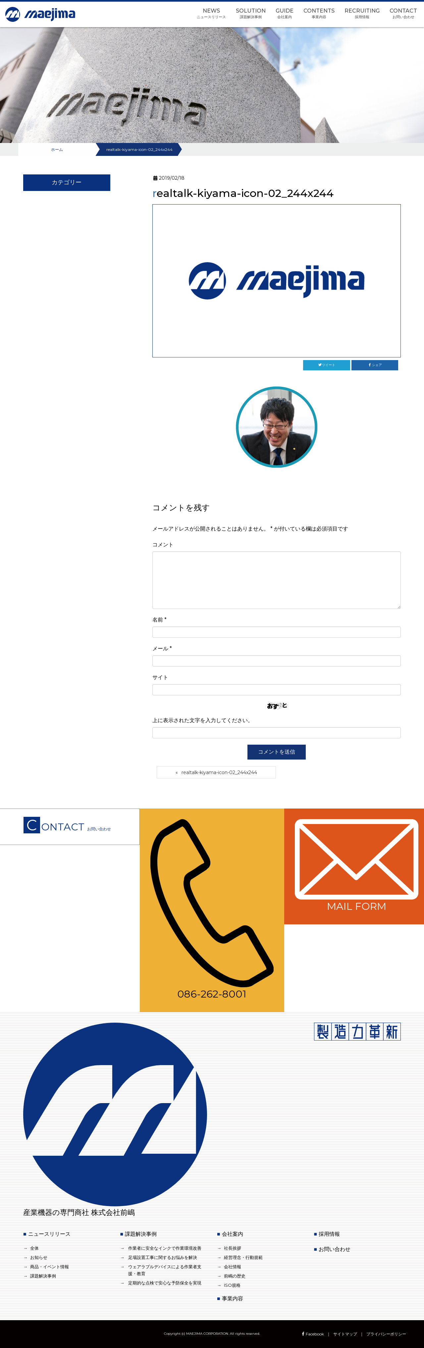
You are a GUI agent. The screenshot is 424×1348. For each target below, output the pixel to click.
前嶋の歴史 (234, 1275)
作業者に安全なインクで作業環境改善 (164, 1248)
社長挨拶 (232, 1248)
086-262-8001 (212, 909)
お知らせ (38, 1257)
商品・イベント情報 (49, 1266)
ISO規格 (232, 1285)
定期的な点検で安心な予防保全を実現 (164, 1282)
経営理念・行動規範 (243, 1257)
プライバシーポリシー (386, 1333)
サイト (160, 677)
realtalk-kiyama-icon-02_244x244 (219, 772)
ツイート (327, 365)
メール (162, 648)
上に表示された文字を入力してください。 (202, 720)
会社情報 (232, 1266)
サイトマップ (345, 1333)
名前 (159, 620)
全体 (34, 1248)
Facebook (312, 1333)
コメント (163, 544)
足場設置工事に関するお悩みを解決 (162, 1257)
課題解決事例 (43, 1275)
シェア (375, 365)
